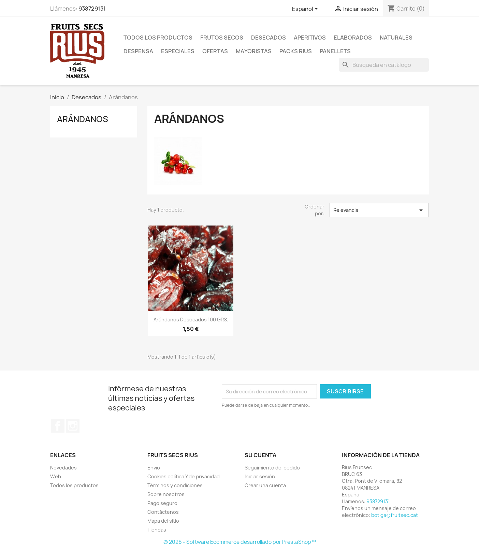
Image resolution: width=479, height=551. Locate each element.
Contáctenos (163, 512)
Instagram (72, 426)
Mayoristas (254, 51)
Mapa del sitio (163, 521)
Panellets (335, 51)
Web (55, 476)
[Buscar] (384, 65)
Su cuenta (260, 455)
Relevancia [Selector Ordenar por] (379, 210)
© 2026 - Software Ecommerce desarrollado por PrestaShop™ (239, 542)
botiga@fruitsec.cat (394, 515)
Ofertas (215, 51)
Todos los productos (158, 37)
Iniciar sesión (260, 476)
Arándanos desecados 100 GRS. (191, 319)
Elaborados (353, 37)
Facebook (57, 426)
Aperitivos (310, 37)
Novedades (63, 467)
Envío (153, 467)
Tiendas (156, 529)
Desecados (268, 37)
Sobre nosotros (166, 494)
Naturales (396, 37)
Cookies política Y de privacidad (183, 476)
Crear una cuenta (265, 485)
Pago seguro (162, 503)
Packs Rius (295, 51)
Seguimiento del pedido (272, 467)
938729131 (92, 8)
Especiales (177, 51)
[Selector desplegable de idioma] (306, 9)
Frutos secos (221, 37)
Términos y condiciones (175, 485)
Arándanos (82, 119)
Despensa (138, 51)
